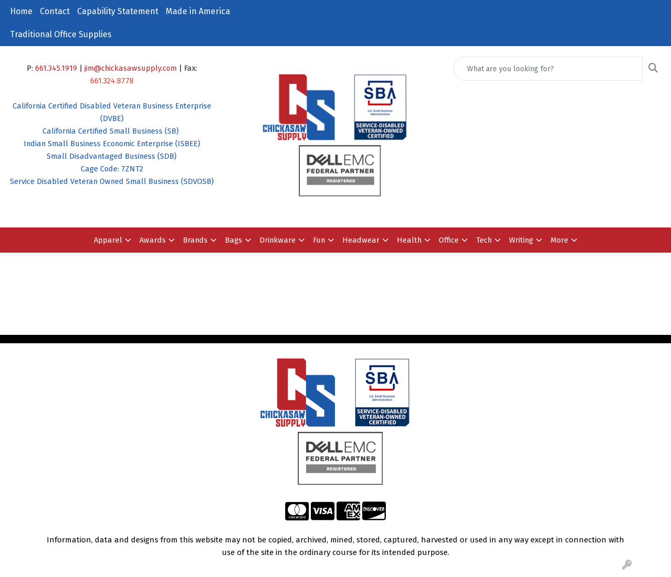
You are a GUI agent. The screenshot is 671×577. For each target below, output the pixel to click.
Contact (55, 11)
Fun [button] (319, 240)
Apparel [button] (108, 240)
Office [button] (449, 240)
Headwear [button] (361, 240)
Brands (195, 240)
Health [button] (409, 240)
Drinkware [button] (277, 240)
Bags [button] (233, 240)
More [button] (559, 240)
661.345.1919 (56, 68)
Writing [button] (521, 240)
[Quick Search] (548, 69)
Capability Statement (117, 11)
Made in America (198, 11)
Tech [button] (484, 240)
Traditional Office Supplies (61, 34)
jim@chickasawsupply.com (130, 68)
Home (21, 11)
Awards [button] (152, 240)
